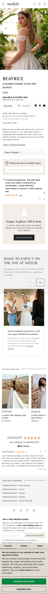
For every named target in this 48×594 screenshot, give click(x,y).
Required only (24, 589)
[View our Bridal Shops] (39, 4)
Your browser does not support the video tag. (24, 39)
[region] (24, 460)
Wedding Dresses (10, 485)
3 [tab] (7, 67)
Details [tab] (24, 546)
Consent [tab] (8, 546)
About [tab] (40, 546)
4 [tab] (10, 67)
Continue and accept (24, 581)
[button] (41, 451)
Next (40, 282)
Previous (31, 282)
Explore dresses (24, 237)
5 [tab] (12, 66)
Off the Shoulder (25, 500)
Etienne (7, 412)
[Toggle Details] (21, 152)
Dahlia (35, 412)
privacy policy (14, 542)
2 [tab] (5, 67)
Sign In (44, 4)
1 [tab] (3, 67)
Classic (22, 493)
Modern (22, 497)
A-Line (21, 489)
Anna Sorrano (24, 485)
